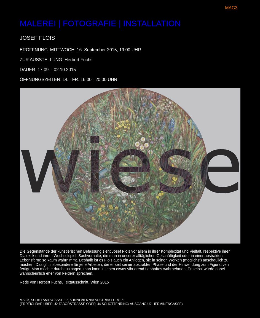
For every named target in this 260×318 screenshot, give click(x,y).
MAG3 (231, 8)
